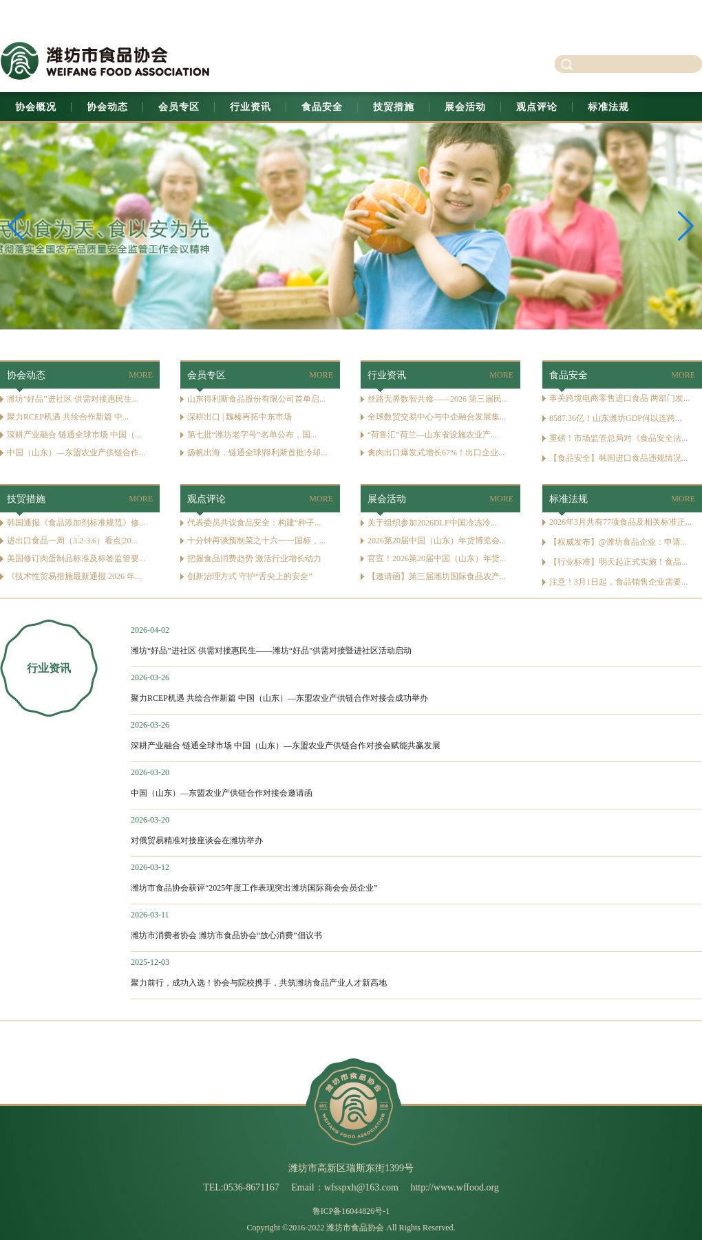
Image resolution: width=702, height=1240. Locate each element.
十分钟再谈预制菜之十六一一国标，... (256, 540)
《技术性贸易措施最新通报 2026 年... (74, 576)
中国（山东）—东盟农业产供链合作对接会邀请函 (221, 793)
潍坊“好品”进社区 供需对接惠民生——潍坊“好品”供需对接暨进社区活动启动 (271, 650)
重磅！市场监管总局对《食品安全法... (618, 438)
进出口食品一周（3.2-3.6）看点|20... (72, 540)
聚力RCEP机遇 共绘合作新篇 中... (68, 417)
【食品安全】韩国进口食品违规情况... (618, 458)
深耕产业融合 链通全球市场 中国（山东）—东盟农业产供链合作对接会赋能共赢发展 (285, 745)
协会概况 (35, 107)
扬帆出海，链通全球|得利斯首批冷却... (257, 452)
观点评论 (536, 107)
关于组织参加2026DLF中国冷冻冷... (432, 522)
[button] (686, 226)
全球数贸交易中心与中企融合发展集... (437, 417)
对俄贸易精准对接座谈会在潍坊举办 (197, 840)
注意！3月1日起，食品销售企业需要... (618, 582)
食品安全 (322, 107)
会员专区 (179, 107)
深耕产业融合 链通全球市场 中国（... (74, 434)
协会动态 (107, 107)
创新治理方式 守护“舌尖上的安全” (249, 576)
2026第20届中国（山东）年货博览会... (437, 540)
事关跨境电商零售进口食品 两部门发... (619, 398)
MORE (141, 375)
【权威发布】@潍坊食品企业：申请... (618, 542)
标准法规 (608, 107)
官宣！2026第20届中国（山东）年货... (437, 558)
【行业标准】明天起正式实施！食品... (618, 562)
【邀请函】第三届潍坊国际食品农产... (437, 576)
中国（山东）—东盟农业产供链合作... (76, 452)
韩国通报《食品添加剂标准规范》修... (76, 522)
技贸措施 (393, 107)
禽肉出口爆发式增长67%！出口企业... (436, 452)
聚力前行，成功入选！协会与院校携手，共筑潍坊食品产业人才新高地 (259, 983)
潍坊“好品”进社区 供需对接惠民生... (72, 399)
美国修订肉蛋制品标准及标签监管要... (76, 558)
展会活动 (465, 107)
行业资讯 (250, 107)
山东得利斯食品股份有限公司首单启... (256, 399)
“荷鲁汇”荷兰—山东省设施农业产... (432, 434)
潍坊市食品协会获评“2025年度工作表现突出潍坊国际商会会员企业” (254, 888)
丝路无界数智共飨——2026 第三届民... (438, 399)
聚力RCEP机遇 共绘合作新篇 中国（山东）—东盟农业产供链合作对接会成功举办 (279, 698)
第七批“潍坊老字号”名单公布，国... (252, 434)
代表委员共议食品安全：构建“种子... (254, 522)
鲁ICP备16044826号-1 (351, 1211)
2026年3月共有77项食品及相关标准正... (620, 522)
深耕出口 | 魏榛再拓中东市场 (239, 417)
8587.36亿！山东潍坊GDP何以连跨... (615, 418)
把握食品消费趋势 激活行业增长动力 (254, 558)
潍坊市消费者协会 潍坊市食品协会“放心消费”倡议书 (226, 935)
